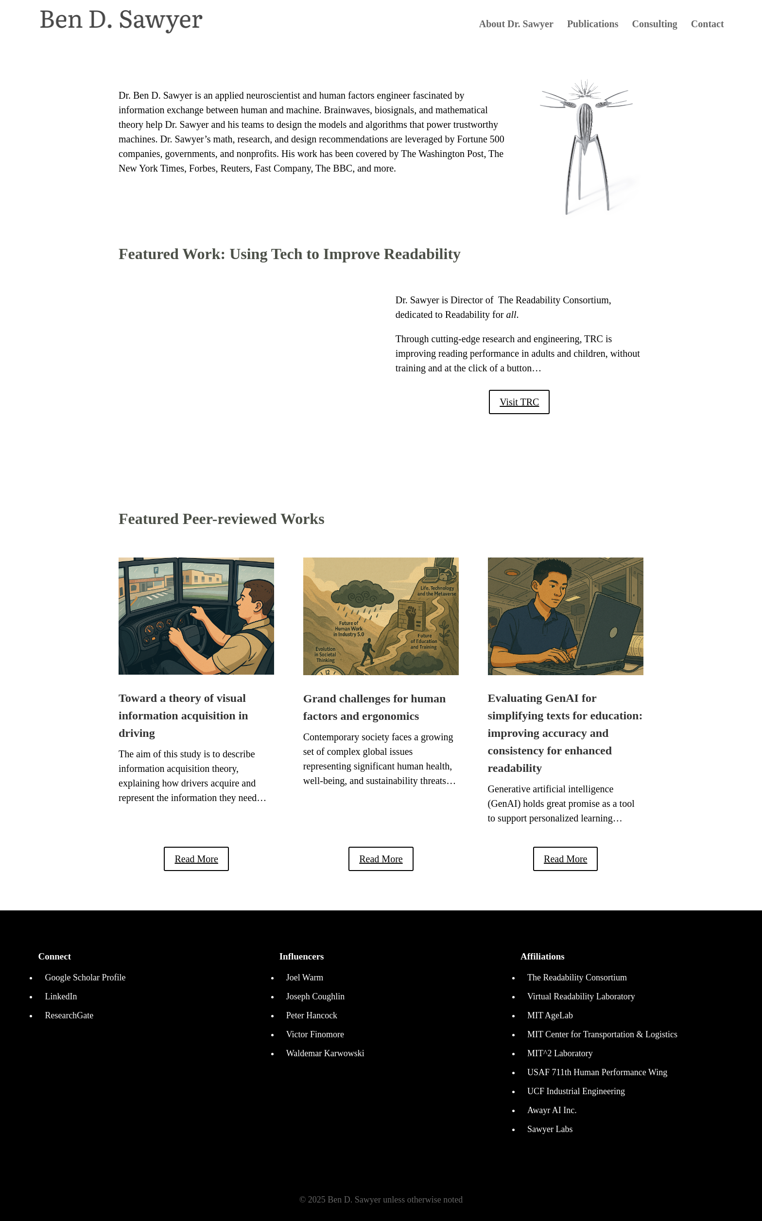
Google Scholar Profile (85, 977)
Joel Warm (305, 977)
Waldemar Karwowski (325, 1053)
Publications (593, 24)
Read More (196, 859)
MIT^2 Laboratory (560, 1053)
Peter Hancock (311, 1015)
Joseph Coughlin (315, 996)
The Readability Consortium (577, 977)
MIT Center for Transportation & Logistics (602, 1034)
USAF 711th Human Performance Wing (597, 1072)
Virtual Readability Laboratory (581, 996)
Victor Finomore (315, 1034)
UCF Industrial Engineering (576, 1091)
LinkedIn (61, 996)
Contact (707, 24)
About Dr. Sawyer (516, 24)
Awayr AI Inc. (552, 1110)
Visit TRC (519, 402)
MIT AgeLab (550, 1015)
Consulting (654, 24)
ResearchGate (69, 1015)
